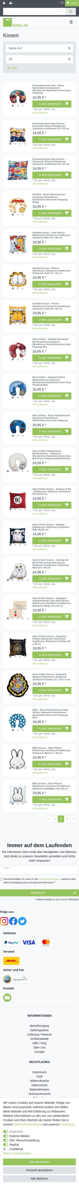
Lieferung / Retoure (39, 1034)
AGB (40, 1076)
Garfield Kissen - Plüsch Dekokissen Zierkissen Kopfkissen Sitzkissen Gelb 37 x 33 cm (51, 271)
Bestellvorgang (39, 1025)
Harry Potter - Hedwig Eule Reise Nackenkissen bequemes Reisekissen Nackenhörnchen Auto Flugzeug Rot (51, 343)
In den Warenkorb (53, 103)
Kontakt (39, 1051)
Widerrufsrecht (39, 1080)
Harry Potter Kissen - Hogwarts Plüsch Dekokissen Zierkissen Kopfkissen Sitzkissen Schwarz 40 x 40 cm (51, 640)
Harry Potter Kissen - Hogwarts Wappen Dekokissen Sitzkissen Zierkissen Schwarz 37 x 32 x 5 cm (51, 677)
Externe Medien (20, 1136)
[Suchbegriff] (34, 11)
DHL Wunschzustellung (25, 1140)
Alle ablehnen (39, 1178)
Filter (12, 68)
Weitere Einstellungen (17, 1153)
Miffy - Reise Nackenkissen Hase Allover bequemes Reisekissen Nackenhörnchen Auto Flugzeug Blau (50, 714)
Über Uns (39, 1047)
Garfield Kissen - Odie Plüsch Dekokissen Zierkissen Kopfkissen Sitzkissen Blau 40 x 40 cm (51, 235)
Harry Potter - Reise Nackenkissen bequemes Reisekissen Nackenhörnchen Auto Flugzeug (51, 418)
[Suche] (70, 11)
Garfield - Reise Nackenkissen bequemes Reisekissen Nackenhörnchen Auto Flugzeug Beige (50, 198)
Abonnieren (53, 893)
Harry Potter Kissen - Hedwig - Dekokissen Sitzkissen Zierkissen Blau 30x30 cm (50, 527)
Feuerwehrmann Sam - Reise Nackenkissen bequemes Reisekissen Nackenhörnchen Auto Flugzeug (51, 89)
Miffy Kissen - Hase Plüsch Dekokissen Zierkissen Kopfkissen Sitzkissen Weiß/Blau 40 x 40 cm (51, 786)
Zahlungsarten (39, 1030)
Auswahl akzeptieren (39, 1170)
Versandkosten (40, 112)
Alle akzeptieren (39, 1161)
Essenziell (16, 1131)
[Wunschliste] (62, 3)
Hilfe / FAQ (40, 1043)
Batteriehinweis (39, 1089)
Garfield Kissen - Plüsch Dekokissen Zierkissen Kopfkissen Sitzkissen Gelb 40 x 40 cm (51, 306)
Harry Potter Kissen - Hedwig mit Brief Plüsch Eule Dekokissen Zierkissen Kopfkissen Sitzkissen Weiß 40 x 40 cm (50, 564)
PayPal (14, 1144)
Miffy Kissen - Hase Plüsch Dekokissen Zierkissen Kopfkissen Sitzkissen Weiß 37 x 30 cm (51, 750)
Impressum (39, 1072)
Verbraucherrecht (39, 1093)
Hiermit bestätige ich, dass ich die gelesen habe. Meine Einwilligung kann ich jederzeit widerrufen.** (40, 881)
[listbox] (17, 96)
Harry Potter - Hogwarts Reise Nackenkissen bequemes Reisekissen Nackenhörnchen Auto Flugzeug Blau (51, 381)
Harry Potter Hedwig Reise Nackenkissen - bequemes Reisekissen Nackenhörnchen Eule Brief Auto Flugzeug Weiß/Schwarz (51, 455)
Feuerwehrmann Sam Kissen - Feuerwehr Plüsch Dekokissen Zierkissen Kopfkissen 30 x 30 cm (50, 126)
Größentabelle (39, 1038)
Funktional (16, 1149)
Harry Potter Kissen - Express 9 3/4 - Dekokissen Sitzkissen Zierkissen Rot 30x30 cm (51, 491)
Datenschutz (40, 1085)
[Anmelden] (4, 3)
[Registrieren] (11, 3)
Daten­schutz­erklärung (28, 1124)
